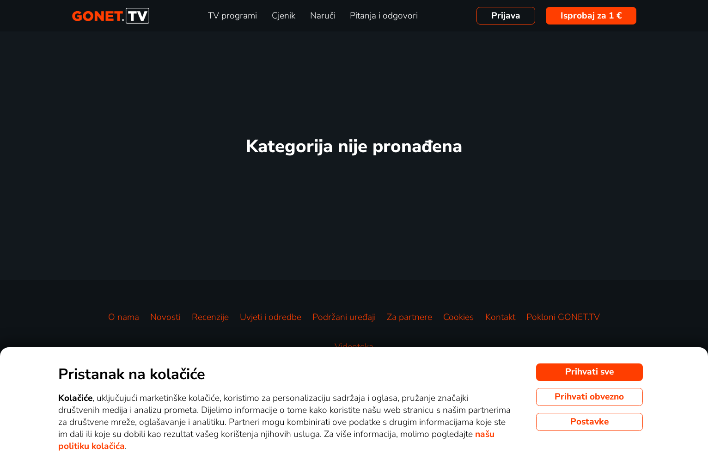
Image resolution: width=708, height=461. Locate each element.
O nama (123, 317)
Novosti (165, 317)
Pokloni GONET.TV (563, 317)
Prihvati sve (589, 372)
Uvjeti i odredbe (270, 317)
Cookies (458, 317)
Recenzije (210, 317)
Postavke (589, 422)
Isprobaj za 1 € (591, 16)
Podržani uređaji (344, 317)
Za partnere (409, 317)
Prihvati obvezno (589, 397)
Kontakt (500, 317)
